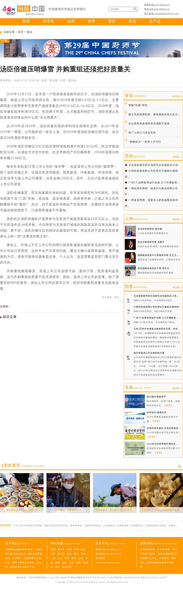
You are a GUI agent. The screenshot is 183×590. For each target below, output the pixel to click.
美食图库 (24, 465)
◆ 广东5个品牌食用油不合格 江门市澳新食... (152, 182)
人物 (136, 218)
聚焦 (76, 554)
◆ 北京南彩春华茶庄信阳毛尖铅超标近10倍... (152, 165)
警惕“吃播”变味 (137, 105)
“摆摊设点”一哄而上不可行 (144, 141)
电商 (74, 558)
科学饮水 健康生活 (157, 412)
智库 (53, 554)
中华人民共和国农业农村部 (28, 525)
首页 (20, 32)
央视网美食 (123, 525)
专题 (138, 387)
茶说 (132, 21)
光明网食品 (137, 525)
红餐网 (171, 525)
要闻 (26, 21)
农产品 (155, 21)
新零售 (48, 21)
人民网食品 (109, 525)
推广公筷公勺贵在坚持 (142, 132)
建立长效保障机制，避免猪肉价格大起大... (154, 114)
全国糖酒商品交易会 (155, 525)
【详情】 (168, 405)
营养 (91, 21)
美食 (57, 562)
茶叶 (57, 567)
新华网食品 (76, 525)
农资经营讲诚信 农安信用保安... (164, 428)
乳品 (71, 562)
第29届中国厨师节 (156, 396)
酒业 (64, 562)
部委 (112, 21)
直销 (81, 558)
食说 (29, 32)
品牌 (71, 21)
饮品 (78, 562)
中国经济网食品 (92, 525)
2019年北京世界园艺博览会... (162, 444)
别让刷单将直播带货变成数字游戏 (149, 123)
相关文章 (10, 317)
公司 (60, 558)
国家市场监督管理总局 (56, 525)
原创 (135, 156)
